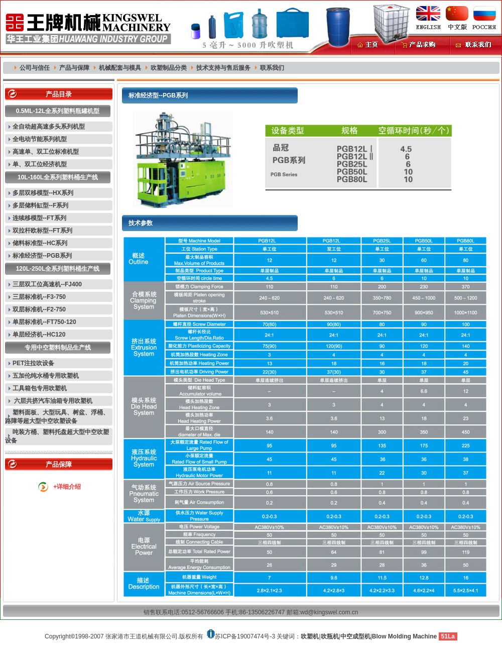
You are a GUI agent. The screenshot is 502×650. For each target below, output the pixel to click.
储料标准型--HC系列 (40, 243)
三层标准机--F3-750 (39, 296)
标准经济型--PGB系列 (42, 255)
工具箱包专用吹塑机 (40, 388)
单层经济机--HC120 (39, 334)
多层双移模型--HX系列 (43, 192)
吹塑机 (310, 636)
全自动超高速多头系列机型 (49, 126)
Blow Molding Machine (404, 636)
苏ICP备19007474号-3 (245, 636)
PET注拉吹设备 (33, 363)
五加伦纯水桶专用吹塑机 (46, 375)
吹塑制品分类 (169, 67)
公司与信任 (35, 67)
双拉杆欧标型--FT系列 (42, 230)
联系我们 (272, 67)
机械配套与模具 (120, 67)
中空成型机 (355, 636)
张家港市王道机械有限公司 (141, 636)
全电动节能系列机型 (40, 139)
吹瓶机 (330, 636)
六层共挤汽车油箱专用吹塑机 (52, 400)
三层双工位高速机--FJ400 (47, 284)
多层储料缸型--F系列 (40, 205)
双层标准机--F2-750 (39, 309)
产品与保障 (74, 67)
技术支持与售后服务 (223, 67)
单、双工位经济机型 (40, 164)
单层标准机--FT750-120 (44, 322)
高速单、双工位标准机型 (46, 151)
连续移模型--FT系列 (39, 218)
